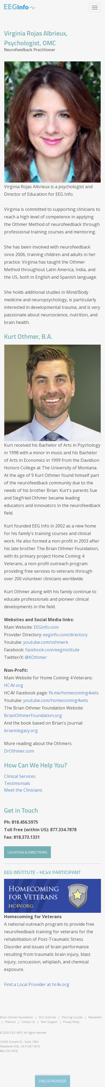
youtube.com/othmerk (45, 642)
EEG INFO (16, 1032)
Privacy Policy (71, 1022)
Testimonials (17, 783)
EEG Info (20, 7)
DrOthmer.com (19, 751)
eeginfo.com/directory (65, 635)
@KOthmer (36, 657)
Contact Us (28, 1022)
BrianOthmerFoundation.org (33, 715)
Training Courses (72, 1017)
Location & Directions (27, 852)
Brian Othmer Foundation (16, 1017)
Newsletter (95, 1017)
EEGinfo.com (46, 627)
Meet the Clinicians (23, 790)
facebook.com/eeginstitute (52, 650)
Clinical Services (20, 776)
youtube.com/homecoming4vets (55, 700)
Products (10, 1022)
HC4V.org (13, 685)
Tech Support (49, 1022)
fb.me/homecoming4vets (74, 693)
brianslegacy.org (21, 730)
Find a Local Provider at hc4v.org (36, 984)
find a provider (52, 1081)
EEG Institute (47, 1017)
